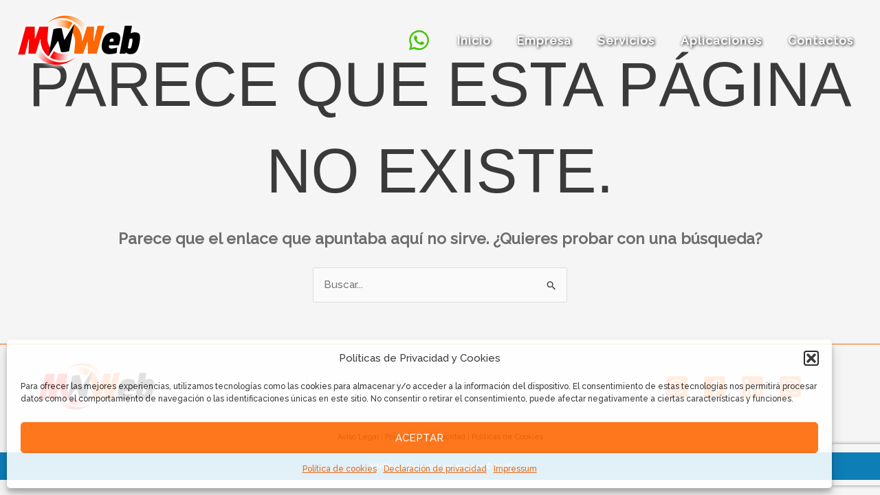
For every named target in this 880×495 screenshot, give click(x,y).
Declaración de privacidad (435, 469)
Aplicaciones (725, 40)
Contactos (822, 40)
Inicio (486, 40)
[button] (811, 358)
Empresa (554, 40)
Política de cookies (339, 469)
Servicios (632, 40)
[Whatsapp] (432, 40)
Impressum (515, 469)
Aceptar (419, 438)
